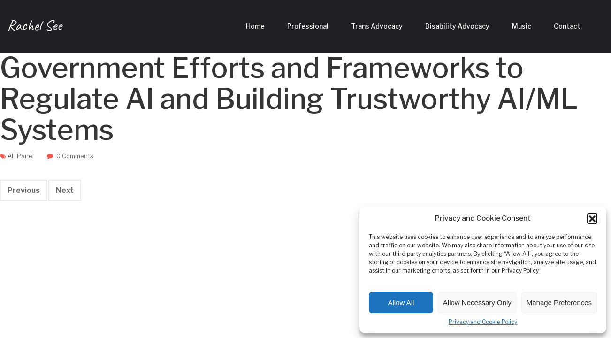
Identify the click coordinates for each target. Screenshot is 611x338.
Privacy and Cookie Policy (483, 321)
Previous (24, 190)
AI (10, 156)
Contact (567, 26)
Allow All (401, 303)
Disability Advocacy (457, 26)
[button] (592, 218)
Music (521, 26)
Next (65, 190)
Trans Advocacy (377, 26)
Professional (307, 26)
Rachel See (34, 25)
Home (255, 26)
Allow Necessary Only (477, 303)
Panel (25, 156)
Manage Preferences (559, 303)
